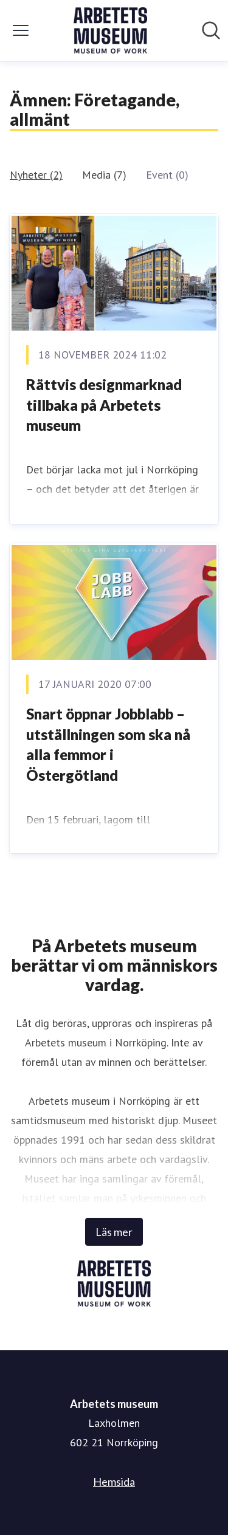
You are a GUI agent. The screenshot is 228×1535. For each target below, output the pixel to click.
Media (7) (104, 175)
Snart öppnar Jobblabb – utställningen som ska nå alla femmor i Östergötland (108, 744)
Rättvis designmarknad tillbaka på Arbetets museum (104, 405)
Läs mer (114, 1231)
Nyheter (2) (36, 175)
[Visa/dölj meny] (20, 30)
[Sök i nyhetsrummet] (211, 30)
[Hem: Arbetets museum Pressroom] (111, 30)
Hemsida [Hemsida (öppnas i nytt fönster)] (114, 1481)
